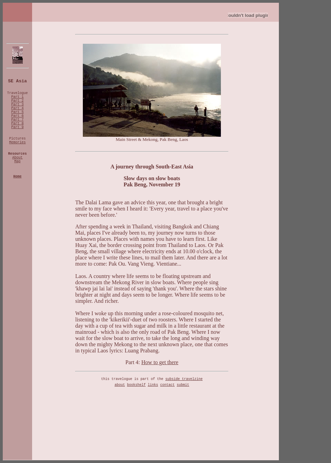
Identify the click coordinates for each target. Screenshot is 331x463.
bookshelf (136, 385)
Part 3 (17, 104)
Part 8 (17, 123)
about (120, 385)
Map (17, 161)
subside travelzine (184, 379)
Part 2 (17, 101)
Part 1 (17, 97)
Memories (17, 142)
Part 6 (17, 116)
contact (167, 385)
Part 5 (17, 112)
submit (183, 385)
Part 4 (17, 108)
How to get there (160, 362)
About (17, 158)
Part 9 (17, 127)
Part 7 (17, 120)
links (153, 385)
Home (17, 176)
